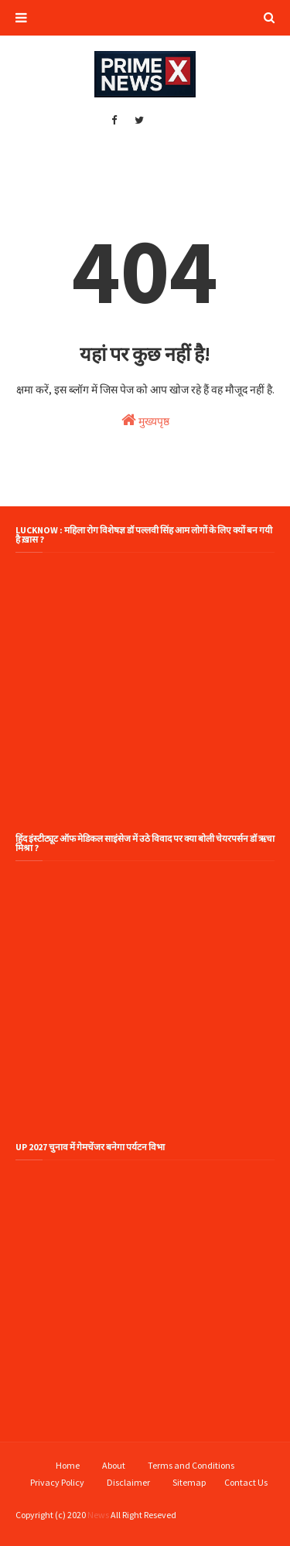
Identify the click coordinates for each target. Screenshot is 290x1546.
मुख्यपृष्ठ (145, 420)
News (98, 1514)
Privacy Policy (57, 1482)
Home (68, 1465)
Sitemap (189, 1482)
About (113, 1465)
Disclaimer (128, 1482)
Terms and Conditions (191, 1465)
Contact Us (246, 1482)
